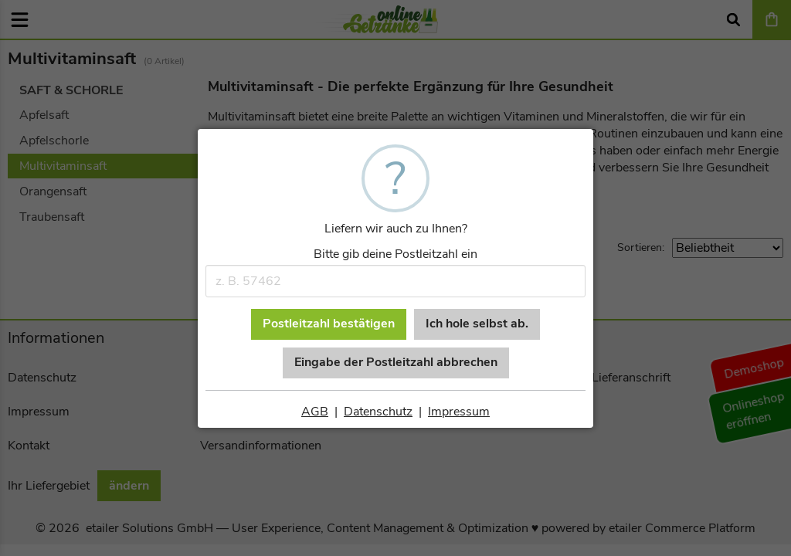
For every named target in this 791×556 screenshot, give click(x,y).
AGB (314, 411)
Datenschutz (378, 411)
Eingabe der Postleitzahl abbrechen (395, 362)
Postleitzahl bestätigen (329, 323)
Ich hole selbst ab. (477, 323)
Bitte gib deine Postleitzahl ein (395, 254)
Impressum (459, 411)
